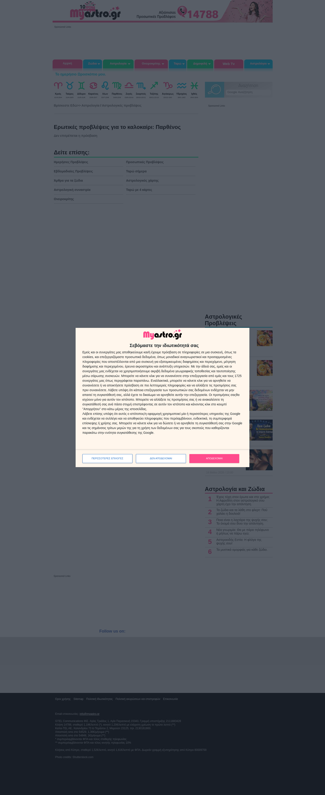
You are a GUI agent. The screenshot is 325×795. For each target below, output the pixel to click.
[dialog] (162, 397)
